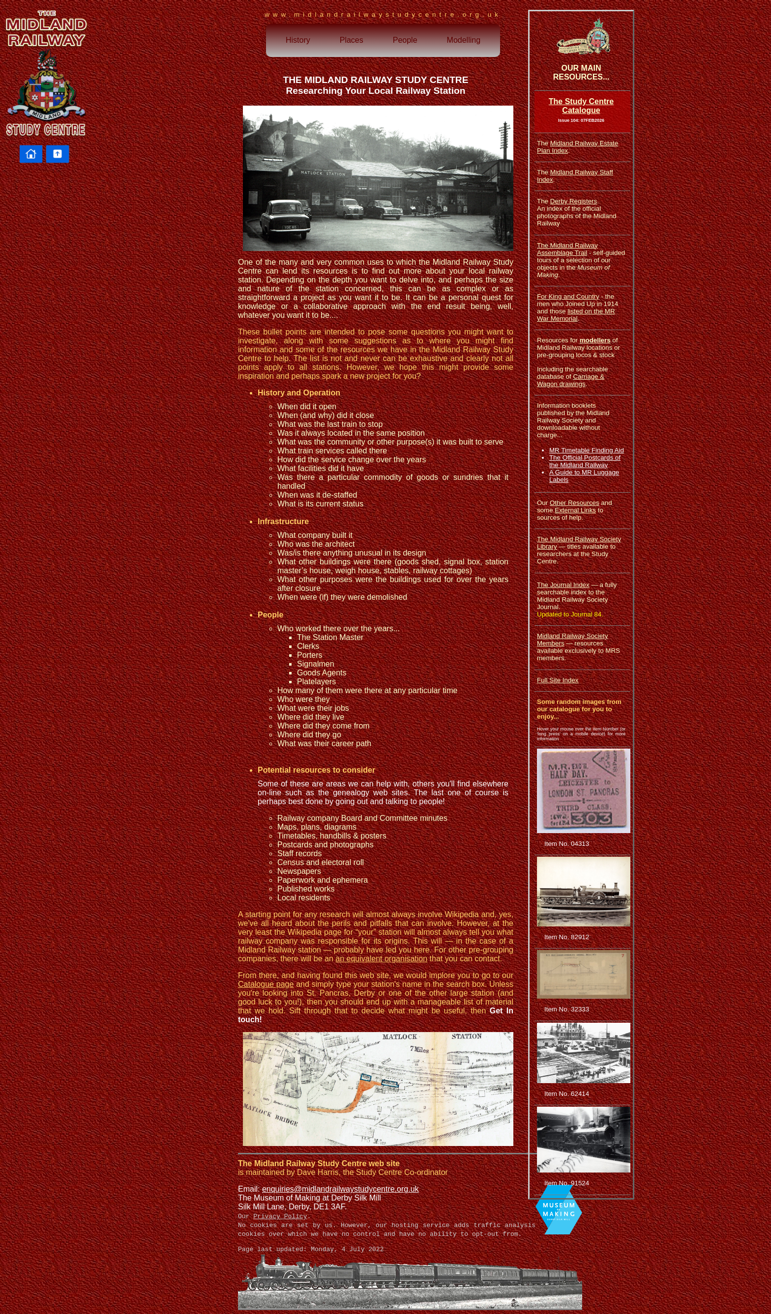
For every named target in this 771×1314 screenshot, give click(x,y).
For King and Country (568, 296)
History (298, 40)
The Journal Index (563, 584)
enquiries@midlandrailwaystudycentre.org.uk (340, 1189)
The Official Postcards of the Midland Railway (585, 461)
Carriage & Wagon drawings (570, 380)
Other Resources (574, 502)
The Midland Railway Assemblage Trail (567, 249)
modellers (595, 340)
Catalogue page (266, 984)
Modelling (463, 40)
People (405, 40)
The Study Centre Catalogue (581, 105)
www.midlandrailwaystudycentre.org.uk (383, 14)
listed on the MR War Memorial (576, 315)
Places (351, 40)
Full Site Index (557, 680)
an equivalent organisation (381, 958)
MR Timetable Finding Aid (586, 450)
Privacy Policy (280, 1216)
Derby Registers (573, 201)
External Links (575, 510)
